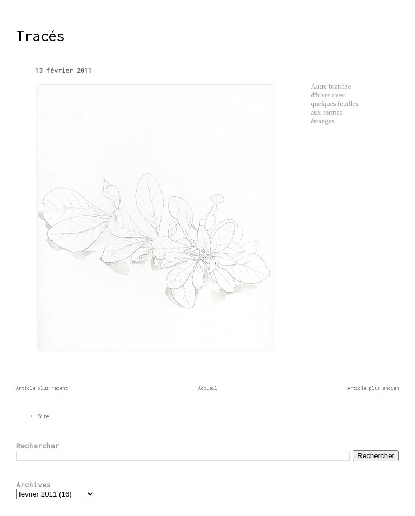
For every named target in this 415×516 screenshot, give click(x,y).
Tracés (40, 35)
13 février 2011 (63, 71)
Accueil (207, 388)
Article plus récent (42, 388)
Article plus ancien (373, 388)
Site (43, 416)
